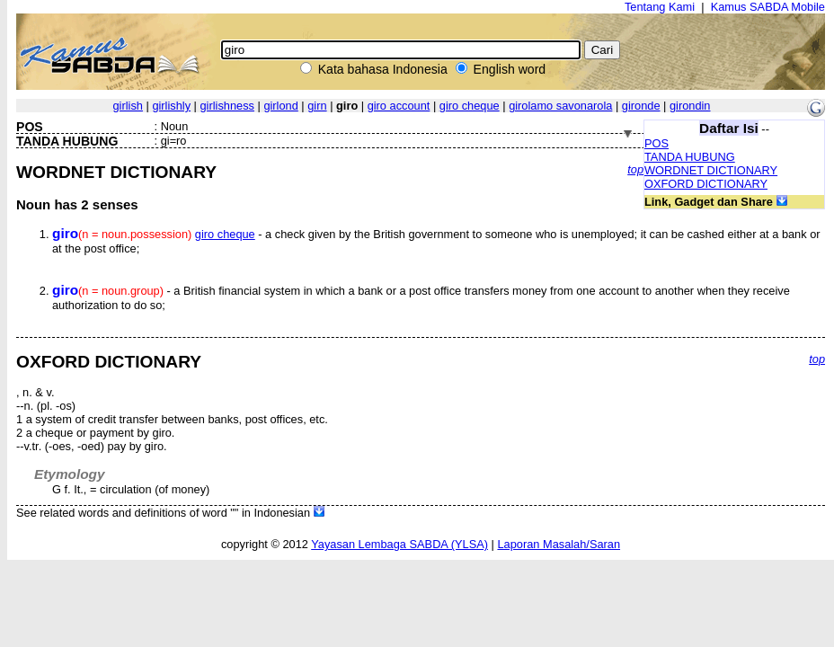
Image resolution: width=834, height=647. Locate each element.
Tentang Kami (660, 6)
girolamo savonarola (560, 105)
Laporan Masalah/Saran (558, 544)
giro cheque (469, 105)
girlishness (226, 105)
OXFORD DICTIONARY (705, 184)
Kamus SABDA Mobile (768, 6)
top (635, 169)
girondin (690, 105)
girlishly (171, 105)
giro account (399, 105)
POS (656, 143)
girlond (280, 105)
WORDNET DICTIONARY (710, 170)
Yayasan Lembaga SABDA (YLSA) (399, 544)
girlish (128, 105)
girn (316, 105)
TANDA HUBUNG (689, 157)
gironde (641, 105)
